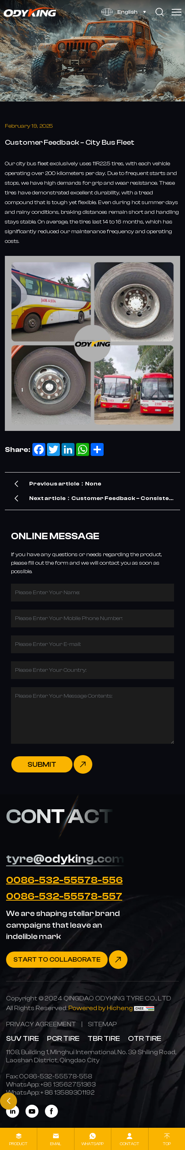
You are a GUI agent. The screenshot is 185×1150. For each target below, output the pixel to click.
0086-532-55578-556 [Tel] (64, 880)
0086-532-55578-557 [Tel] (64, 896)
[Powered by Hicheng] (101, 1007)
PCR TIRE (63, 1038)
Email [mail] (55, 1144)
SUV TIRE (22, 1038)
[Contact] (67, 959)
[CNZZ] (144, 1007)
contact (129, 1144)
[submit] (52, 764)
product (18, 1144)
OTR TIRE (144, 1038)
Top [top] (167, 1144)
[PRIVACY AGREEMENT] (41, 1024)
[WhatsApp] (68, 1084)
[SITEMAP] (102, 1024)
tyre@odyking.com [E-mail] (65, 858)
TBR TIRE (103, 1038)
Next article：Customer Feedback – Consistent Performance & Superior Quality (102, 500)
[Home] (30, 12)
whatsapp (92, 1144)
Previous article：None (65, 484)
